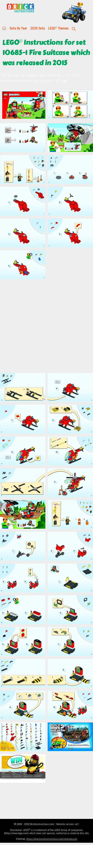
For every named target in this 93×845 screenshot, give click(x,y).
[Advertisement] (43, 326)
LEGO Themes (58, 28)
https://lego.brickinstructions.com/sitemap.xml (51, 838)
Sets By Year (18, 28)
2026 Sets (37, 28)
